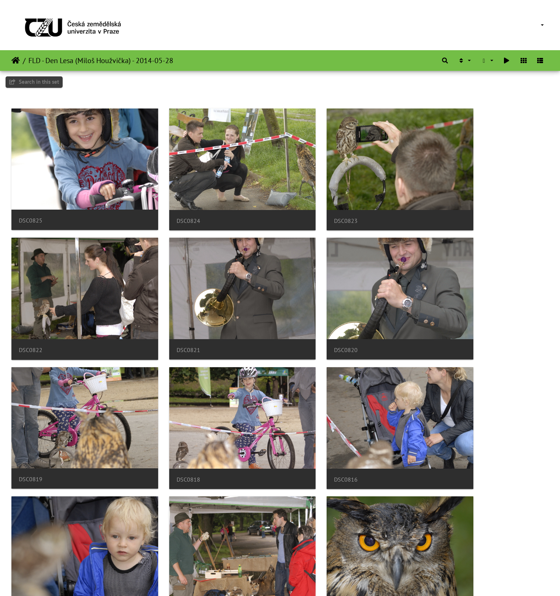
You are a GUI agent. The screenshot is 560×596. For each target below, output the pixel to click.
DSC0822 (441, 206)
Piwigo (289, 580)
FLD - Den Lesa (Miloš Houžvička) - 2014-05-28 (100, 60)
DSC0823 (305, 206)
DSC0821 (30, 321)
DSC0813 (441, 436)
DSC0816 (30, 436)
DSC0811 (168, 551)
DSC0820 (168, 321)
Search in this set (34, 81)
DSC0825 (30, 206)
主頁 (15, 60)
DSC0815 (168, 436)
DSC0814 (305, 436)
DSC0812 (30, 551)
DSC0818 (441, 321)
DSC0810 (305, 551)
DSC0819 (305, 321)
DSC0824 (168, 206)
